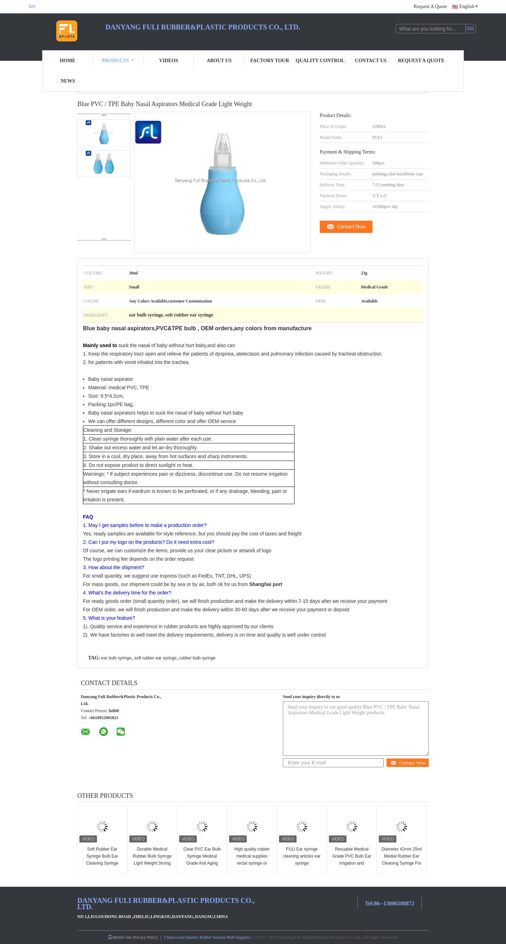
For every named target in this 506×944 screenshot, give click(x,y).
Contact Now (351, 226)
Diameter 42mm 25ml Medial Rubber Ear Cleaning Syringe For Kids (402, 860)
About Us (219, 60)
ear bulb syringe (116, 658)
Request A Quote (430, 6)
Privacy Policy (145, 937)
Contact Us (371, 60)
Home (67, 60)
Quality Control (320, 60)
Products (118, 60)
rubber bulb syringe (197, 658)
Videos (168, 60)
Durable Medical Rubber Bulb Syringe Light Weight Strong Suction (152, 860)
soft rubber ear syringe (155, 658)
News (67, 81)
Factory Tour (269, 60)
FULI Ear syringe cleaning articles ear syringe (302, 856)
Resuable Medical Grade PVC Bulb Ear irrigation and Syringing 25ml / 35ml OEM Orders (351, 863)
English (468, 6)
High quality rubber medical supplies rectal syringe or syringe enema (252, 860)
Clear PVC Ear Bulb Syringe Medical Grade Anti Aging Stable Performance (202, 860)
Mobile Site (120, 937)
